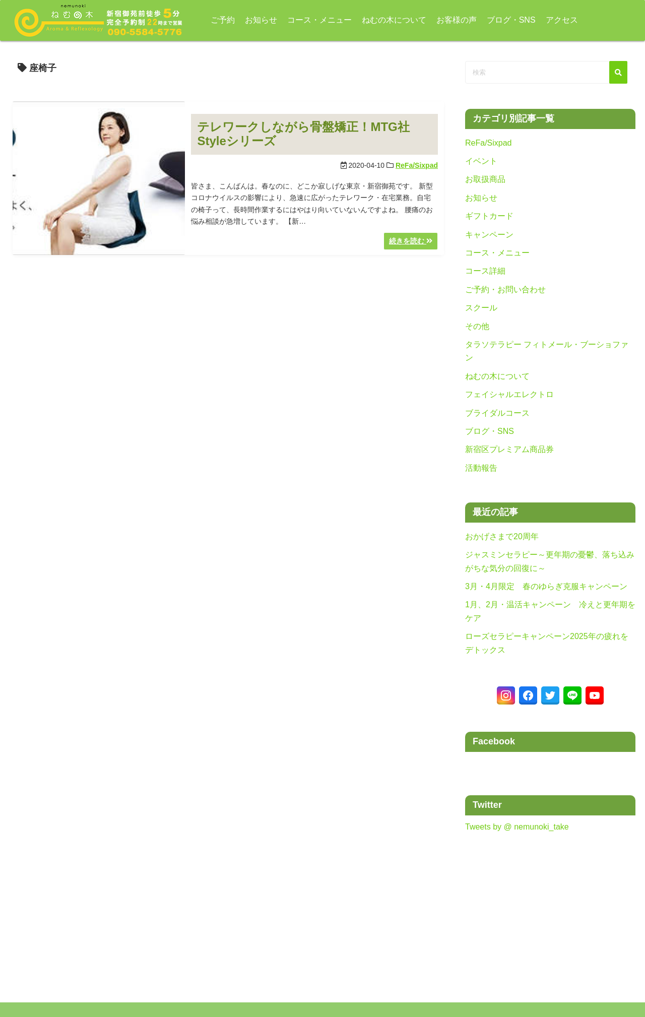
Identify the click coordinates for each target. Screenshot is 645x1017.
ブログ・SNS (503, 20)
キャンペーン (489, 234)
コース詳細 (485, 271)
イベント (481, 161)
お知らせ (253, 20)
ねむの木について (386, 20)
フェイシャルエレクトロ (509, 394)
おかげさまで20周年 (502, 536)
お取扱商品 (485, 179)
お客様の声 (448, 20)
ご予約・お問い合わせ (505, 289)
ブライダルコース (497, 413)
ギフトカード (489, 216)
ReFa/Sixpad (417, 165)
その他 (477, 326)
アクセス (554, 20)
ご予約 (215, 20)
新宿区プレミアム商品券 (509, 449)
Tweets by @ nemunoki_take (517, 826)
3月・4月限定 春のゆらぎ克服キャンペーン (546, 586)
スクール (481, 307)
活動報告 (481, 468)
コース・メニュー (311, 20)
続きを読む (410, 241)
